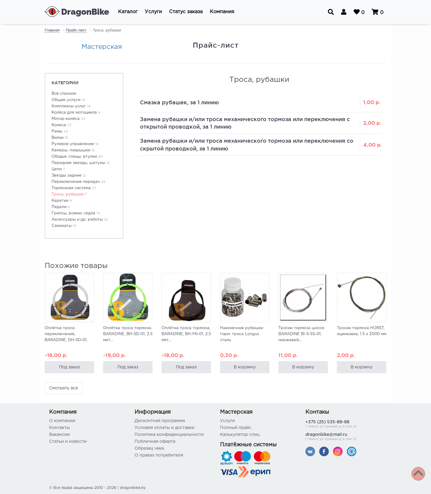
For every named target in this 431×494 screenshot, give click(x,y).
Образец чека (149, 448)
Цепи (58, 169)
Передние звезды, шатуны (81, 163)
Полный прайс (235, 428)
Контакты (59, 428)
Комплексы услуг (71, 106)
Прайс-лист (76, 30)
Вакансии (59, 434)
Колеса (61, 125)
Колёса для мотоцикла (76, 112)
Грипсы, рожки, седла (76, 213)
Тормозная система (74, 188)
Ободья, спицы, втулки (77, 156)
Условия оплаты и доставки (165, 428)
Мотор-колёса (68, 119)
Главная (52, 30)
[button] (128, 12)
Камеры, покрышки (73, 150)
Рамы (60, 131)
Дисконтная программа (160, 421)
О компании (62, 421)
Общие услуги (68, 100)
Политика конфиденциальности (169, 434)
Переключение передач (79, 181)
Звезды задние (69, 175)
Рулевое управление (75, 144)
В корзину (245, 367)
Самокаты (64, 226)
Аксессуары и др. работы (80, 219)
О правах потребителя (159, 455)
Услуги (227, 421)
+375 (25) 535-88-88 (343, 424)
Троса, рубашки (69, 194)
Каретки (62, 200)
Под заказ (69, 367)
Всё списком (64, 93)
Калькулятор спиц (240, 434)
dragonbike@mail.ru (343, 437)
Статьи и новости (68, 441)
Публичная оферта (155, 441)
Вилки (60, 137)
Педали (61, 207)
